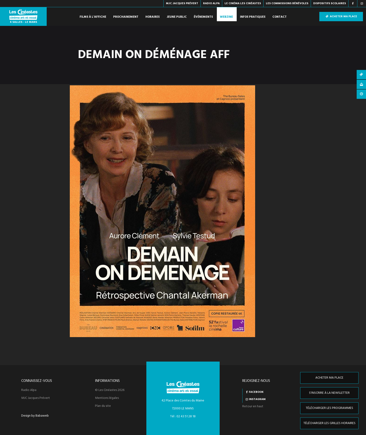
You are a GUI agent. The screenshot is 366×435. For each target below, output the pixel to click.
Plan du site (103, 406)
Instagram (257, 399)
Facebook (256, 392)
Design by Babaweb (35, 416)
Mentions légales (107, 398)
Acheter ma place (341, 16)
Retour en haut (252, 406)
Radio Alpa (28, 390)
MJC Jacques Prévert (35, 398)
